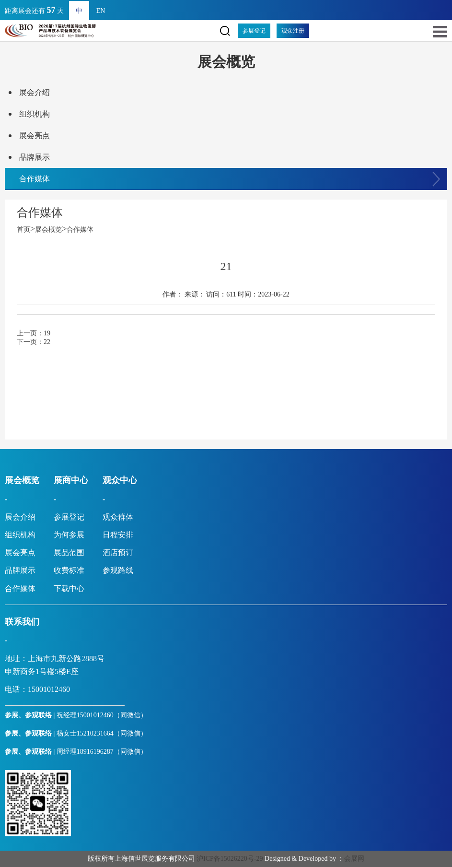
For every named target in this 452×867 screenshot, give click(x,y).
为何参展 (69, 535)
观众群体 (118, 517)
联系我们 (22, 622)
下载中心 (69, 588)
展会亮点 (34, 135)
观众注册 (292, 30)
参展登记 (254, 30)
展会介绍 (34, 92)
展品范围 (69, 552)
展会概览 (48, 229)
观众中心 (120, 480)
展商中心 (71, 480)
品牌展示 (34, 157)
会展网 (354, 858)
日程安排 (118, 535)
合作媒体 (34, 179)
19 (47, 333)
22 (47, 341)
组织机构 (34, 114)
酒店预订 (118, 552)
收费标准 (69, 570)
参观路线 (118, 570)
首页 (26, 229)
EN (100, 10)
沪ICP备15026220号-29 (230, 858)
